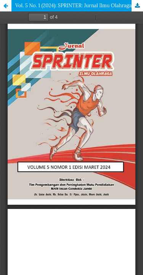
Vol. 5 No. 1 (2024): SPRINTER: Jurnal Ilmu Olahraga (73, 5)
